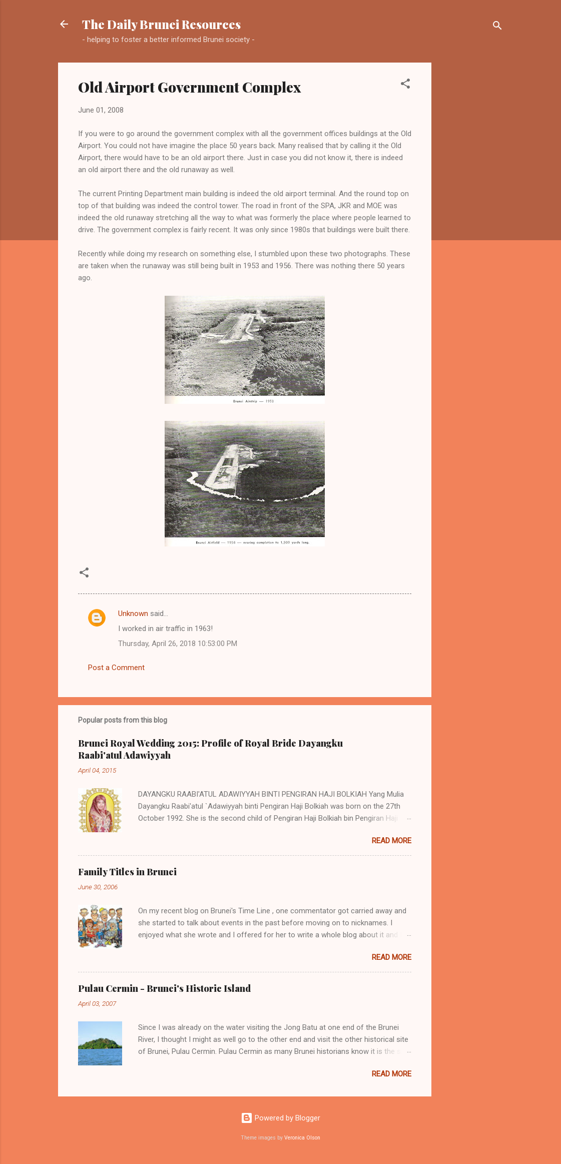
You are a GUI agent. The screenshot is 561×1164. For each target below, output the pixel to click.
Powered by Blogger (280, 1117)
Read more (391, 840)
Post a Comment (116, 667)
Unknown (133, 613)
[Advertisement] (471, 213)
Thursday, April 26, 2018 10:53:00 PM (177, 643)
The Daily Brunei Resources (161, 24)
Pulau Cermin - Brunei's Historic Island (164, 988)
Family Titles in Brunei (127, 872)
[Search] (497, 27)
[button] (405, 85)
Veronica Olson (302, 1137)
